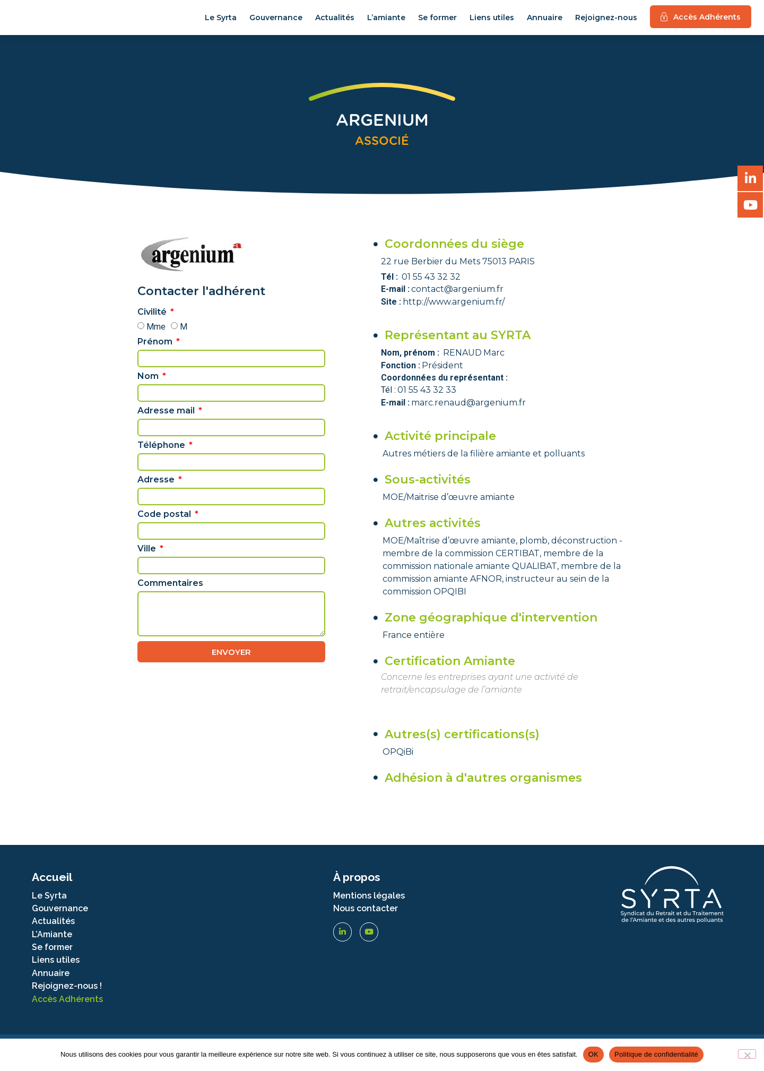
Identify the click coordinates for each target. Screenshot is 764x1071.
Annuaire (544, 23)
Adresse (157, 490)
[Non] (747, 1054)
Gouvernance (275, 23)
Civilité (153, 322)
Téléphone (162, 456)
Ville (147, 559)
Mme (156, 337)
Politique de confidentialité (656, 1054)
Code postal (165, 525)
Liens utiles (492, 23)
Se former (437, 23)
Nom (149, 387)
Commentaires (170, 594)
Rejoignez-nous (606, 23)
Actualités (334, 23)
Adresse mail (167, 421)
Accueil (52, 887)
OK (593, 1054)
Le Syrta (221, 23)
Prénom (156, 352)
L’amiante (386, 23)
